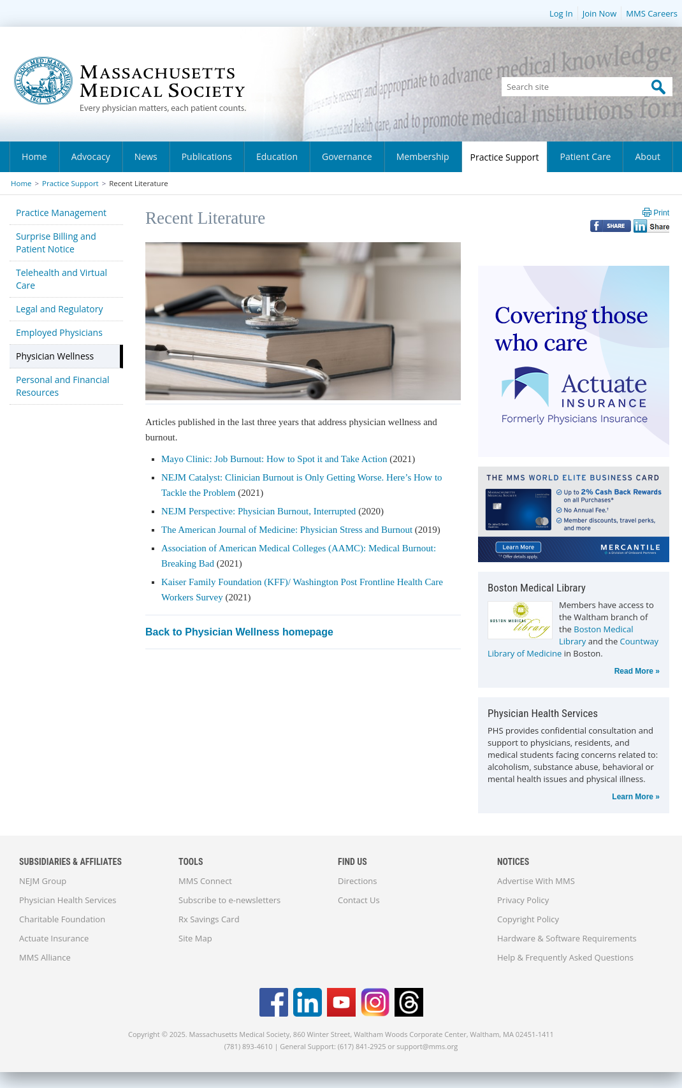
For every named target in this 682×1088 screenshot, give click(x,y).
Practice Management (61, 213)
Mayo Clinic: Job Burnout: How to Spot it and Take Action (274, 459)
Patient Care (585, 156)
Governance (347, 156)
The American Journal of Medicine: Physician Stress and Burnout (286, 530)
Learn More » (636, 796)
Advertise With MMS (536, 881)
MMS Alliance (45, 957)
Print (661, 212)
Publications (207, 156)
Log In (561, 13)
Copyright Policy (528, 919)
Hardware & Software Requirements (567, 938)
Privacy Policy (523, 900)
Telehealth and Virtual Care (61, 278)
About (647, 156)
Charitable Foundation (62, 919)
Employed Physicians (59, 332)
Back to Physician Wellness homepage (239, 632)
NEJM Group (42, 881)
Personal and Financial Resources (62, 386)
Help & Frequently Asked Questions (565, 957)
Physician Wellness (55, 356)
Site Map (195, 938)
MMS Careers (652, 13)
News (145, 156)
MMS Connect (205, 881)
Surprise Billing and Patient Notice (56, 242)
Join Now (600, 13)
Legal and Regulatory (59, 309)
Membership (422, 156)
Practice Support (504, 157)
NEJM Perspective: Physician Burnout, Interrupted (259, 511)
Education (277, 156)
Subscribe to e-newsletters (229, 900)
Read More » (637, 671)
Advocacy (90, 156)
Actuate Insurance (54, 938)
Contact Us (359, 900)
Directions (357, 881)
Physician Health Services (67, 900)
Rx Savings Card (209, 919)
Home (34, 156)
